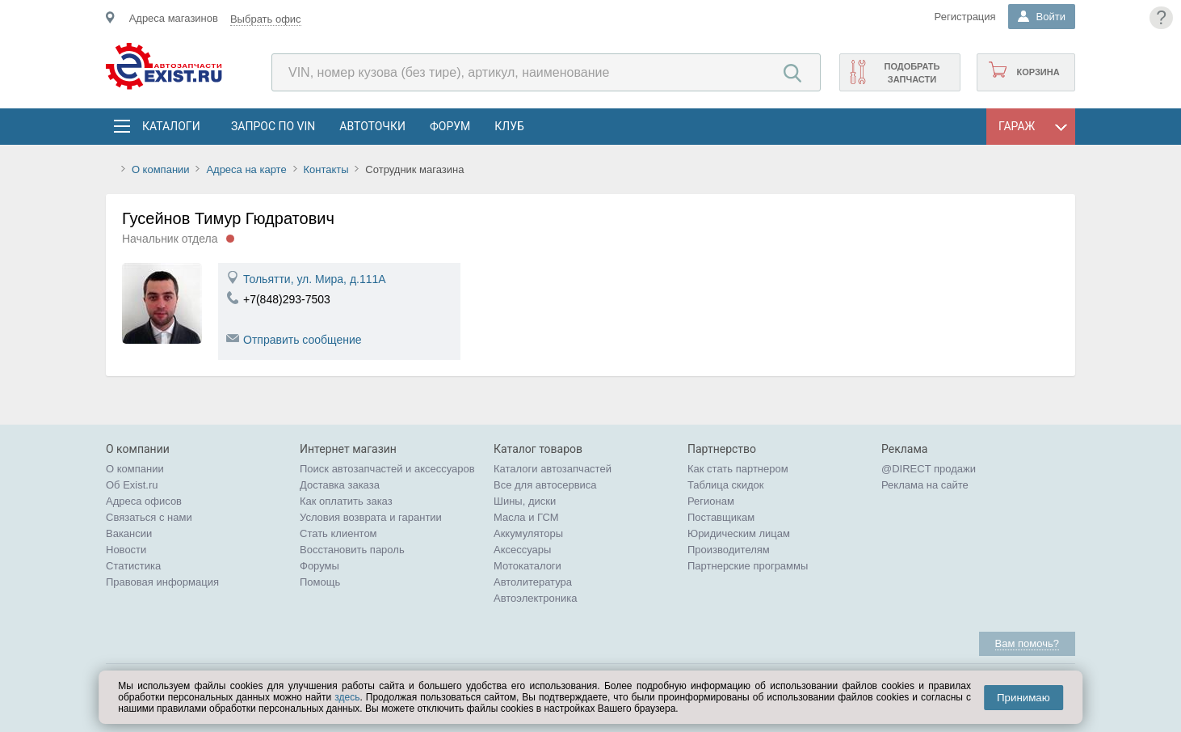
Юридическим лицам (738, 533)
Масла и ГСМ (526, 517)
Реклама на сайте (925, 485)
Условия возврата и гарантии (371, 517)
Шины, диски (525, 501)
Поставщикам (720, 517)
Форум (450, 126)
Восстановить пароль (352, 550)
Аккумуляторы (528, 533)
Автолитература (533, 582)
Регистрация (965, 17)
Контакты (325, 169)
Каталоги (170, 126)
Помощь (320, 582)
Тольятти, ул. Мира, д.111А (314, 279)
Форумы (319, 566)
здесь (346, 697)
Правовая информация (162, 582)
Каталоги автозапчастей (553, 469)
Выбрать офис (265, 19)
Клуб (509, 126)
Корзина (1037, 72)
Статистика (133, 566)
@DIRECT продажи (928, 469)
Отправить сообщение (302, 339)
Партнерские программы (747, 566)
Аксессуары (522, 550)
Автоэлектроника (535, 598)
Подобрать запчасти (911, 72)
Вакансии (129, 533)
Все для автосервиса (545, 485)
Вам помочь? (1027, 643)
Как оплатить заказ (346, 501)
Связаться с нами (149, 517)
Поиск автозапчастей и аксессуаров (387, 469)
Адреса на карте (246, 169)
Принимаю (1023, 698)
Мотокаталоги (527, 566)
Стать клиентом (338, 533)
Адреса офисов (144, 501)
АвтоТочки (372, 126)
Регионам (710, 501)
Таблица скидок (725, 485)
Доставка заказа (340, 485)
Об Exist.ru (132, 485)
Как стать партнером (737, 469)
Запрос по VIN (273, 126)
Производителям (728, 550)
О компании (161, 169)
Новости (126, 550)
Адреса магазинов (173, 18)
